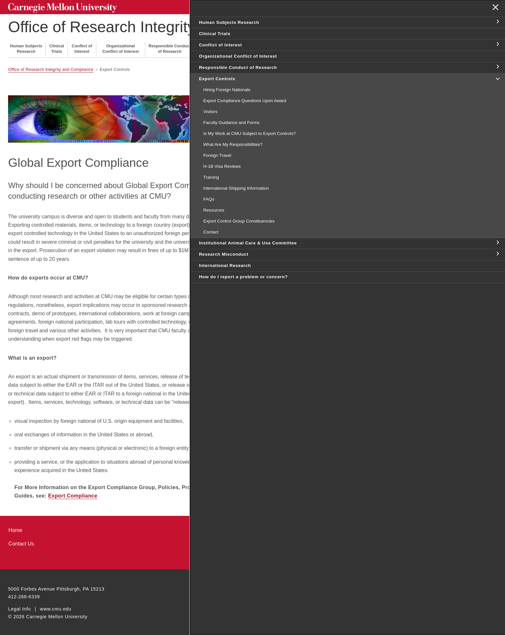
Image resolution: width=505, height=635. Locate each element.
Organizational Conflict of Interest (120, 47)
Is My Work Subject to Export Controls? (330, 124)
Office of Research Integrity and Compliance (159, 25)
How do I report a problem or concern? (374, 47)
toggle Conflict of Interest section (497, 44)
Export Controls (206, 47)
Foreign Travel (304, 136)
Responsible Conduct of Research (169, 47)
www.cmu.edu (55, 607)
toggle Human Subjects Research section (497, 22)
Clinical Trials (56, 47)
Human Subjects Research (26, 47)
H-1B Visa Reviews (309, 149)
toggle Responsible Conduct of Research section (497, 67)
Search (395, 6)
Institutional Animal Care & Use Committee (250, 47)
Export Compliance (73, 494)
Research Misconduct (296, 47)
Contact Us (21, 542)
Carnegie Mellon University (57, 7)
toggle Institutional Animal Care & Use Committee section (497, 256)
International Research (329, 47)
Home (15, 528)
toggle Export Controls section (497, 78)
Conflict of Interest (82, 47)
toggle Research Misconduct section (497, 274)
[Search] (352, 6)
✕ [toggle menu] (494, 9)
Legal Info (19, 607)
